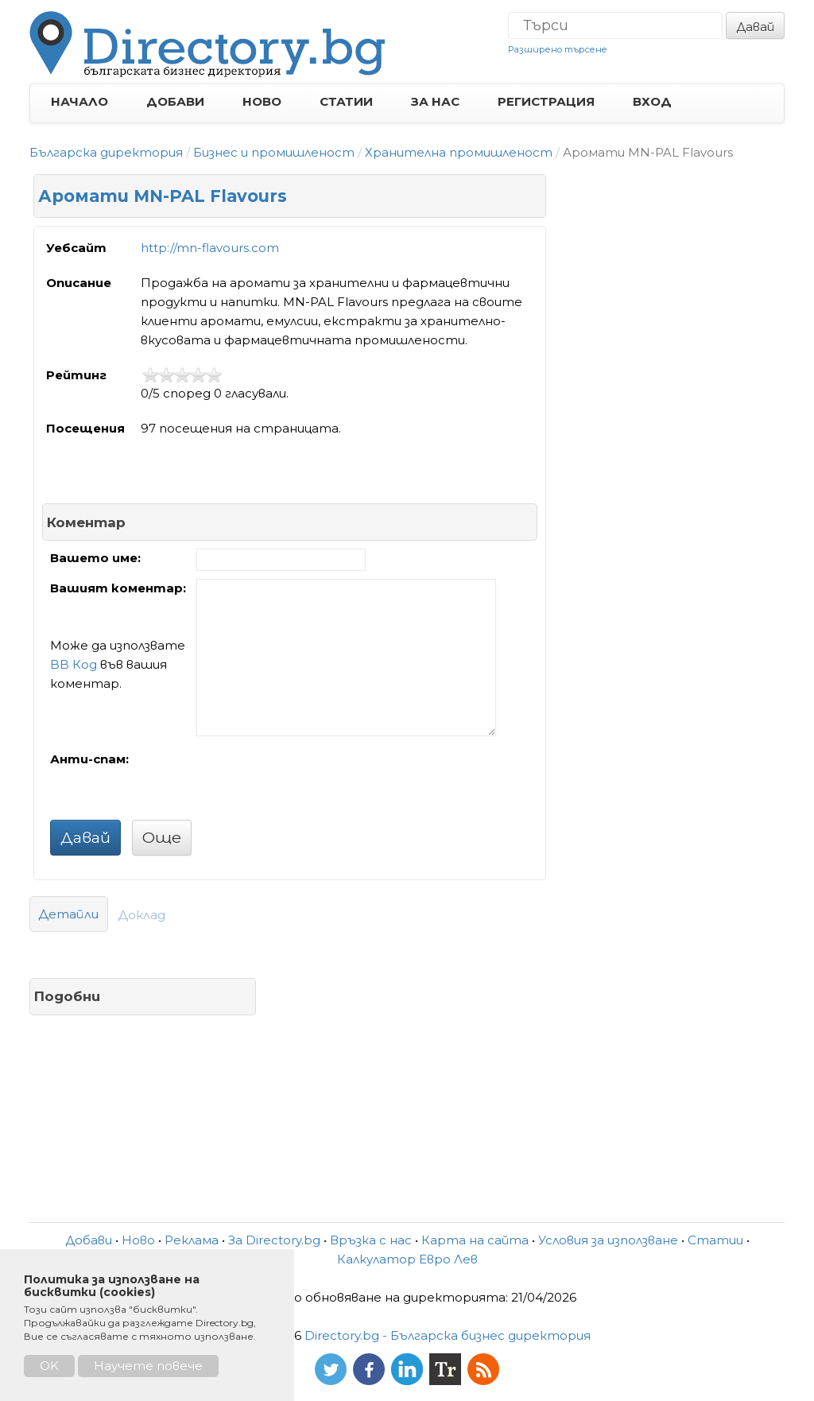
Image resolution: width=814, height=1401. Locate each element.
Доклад (142, 914)
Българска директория (106, 152)
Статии (715, 1240)
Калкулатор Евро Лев (407, 1259)
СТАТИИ (346, 101)
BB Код (73, 664)
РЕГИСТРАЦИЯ (546, 101)
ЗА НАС (435, 101)
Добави (88, 1240)
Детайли (68, 914)
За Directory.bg (274, 1240)
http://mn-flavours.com (210, 247)
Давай (755, 26)
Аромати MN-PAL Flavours (162, 196)
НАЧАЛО (79, 101)
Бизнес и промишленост (274, 152)
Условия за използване (608, 1240)
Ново (138, 1240)
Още (161, 837)
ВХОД (652, 101)
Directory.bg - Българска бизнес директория (447, 1335)
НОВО (261, 101)
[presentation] (317, 781)
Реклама (192, 1240)
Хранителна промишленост (458, 152)
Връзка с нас (371, 1240)
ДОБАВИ (175, 101)
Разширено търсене (557, 49)
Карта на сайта (475, 1240)
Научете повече (148, 1365)
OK (49, 1365)
